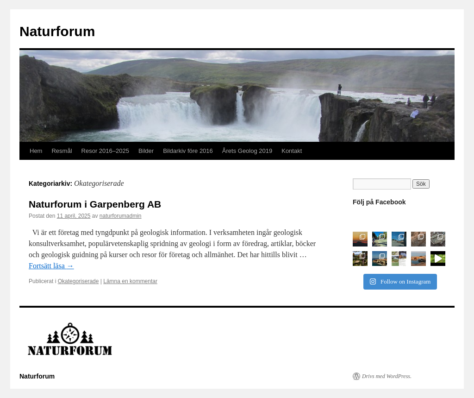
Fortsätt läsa (51, 266)
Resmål (61, 150)
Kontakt (291, 150)
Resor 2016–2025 (105, 150)
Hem (36, 150)
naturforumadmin (121, 216)
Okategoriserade (78, 281)
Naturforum (57, 31)
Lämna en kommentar (130, 281)
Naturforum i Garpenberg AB (95, 204)
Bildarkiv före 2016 (188, 150)
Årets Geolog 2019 (247, 150)
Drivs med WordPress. (387, 376)
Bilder (146, 150)
